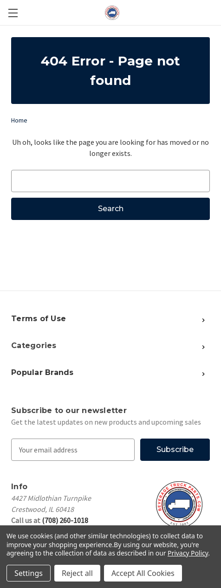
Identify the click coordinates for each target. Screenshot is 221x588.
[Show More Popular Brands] (138, 319)
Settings (28, 573)
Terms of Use (38, 318)
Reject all (77, 573)
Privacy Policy (188, 553)
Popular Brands (42, 372)
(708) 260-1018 (65, 520)
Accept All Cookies (143, 573)
